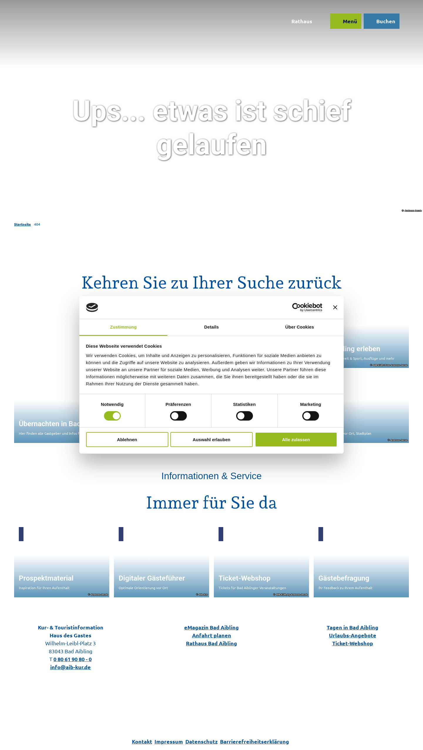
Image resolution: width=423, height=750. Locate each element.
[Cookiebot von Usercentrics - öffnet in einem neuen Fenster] (296, 307)
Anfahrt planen (211, 635)
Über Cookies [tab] (299, 326)
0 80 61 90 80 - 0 (72, 659)
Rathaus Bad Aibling (211, 643)
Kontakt (142, 741)
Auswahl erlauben (211, 439)
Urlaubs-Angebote (352, 635)
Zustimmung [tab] (123, 326)
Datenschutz (201, 741)
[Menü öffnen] (345, 21)
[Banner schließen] (335, 307)
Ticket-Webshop (352, 643)
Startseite (22, 224)
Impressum (169, 741)
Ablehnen (127, 439)
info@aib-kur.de (70, 667)
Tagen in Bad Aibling (352, 627)
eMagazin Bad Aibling (211, 627)
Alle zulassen (296, 439)
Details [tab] (211, 326)
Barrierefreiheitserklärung (254, 741)
